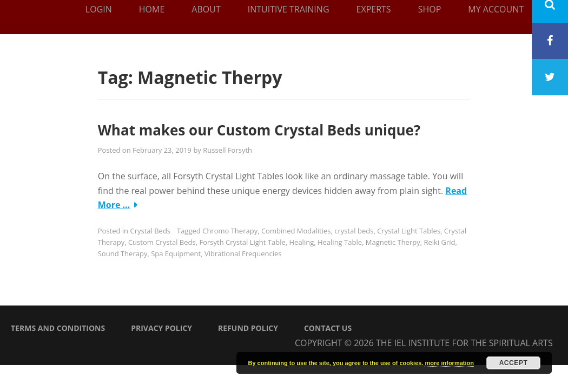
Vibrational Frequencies (243, 253)
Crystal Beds (150, 231)
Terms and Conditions (58, 328)
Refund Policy (248, 328)
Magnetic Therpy (393, 242)
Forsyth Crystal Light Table (242, 242)
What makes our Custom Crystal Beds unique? (259, 130)
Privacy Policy (161, 328)
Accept (513, 363)
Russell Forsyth (227, 150)
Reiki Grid (439, 242)
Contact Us (328, 328)
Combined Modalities (296, 231)
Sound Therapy (123, 253)
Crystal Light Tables (408, 231)
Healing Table (340, 242)
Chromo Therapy (229, 231)
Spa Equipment (176, 253)
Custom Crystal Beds (162, 242)
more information (449, 363)
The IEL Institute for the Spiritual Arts (464, 343)
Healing (301, 242)
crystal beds (353, 231)
